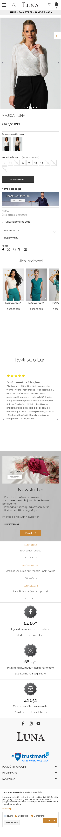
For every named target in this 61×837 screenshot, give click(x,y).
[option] (30, 12)
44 (41, 162)
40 (29, 162)
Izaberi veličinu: (10, 157)
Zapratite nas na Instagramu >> (30, 673)
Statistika (23, 816)
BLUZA (5, 211)
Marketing (39, 816)
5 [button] (36, 107)
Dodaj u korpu (17, 179)
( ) (30, 157)
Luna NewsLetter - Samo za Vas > (31, 12)
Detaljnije (7, 808)
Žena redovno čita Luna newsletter (30, 706)
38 (23, 162)
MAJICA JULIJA (13, 303)
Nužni (10, 816)
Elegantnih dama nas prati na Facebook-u (30, 629)
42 (35, 162)
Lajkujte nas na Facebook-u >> (30, 635)
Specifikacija (30, 230)
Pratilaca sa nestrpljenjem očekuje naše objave (30, 667)
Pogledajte (31, 557)
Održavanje (30, 238)
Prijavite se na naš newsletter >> (30, 712)
